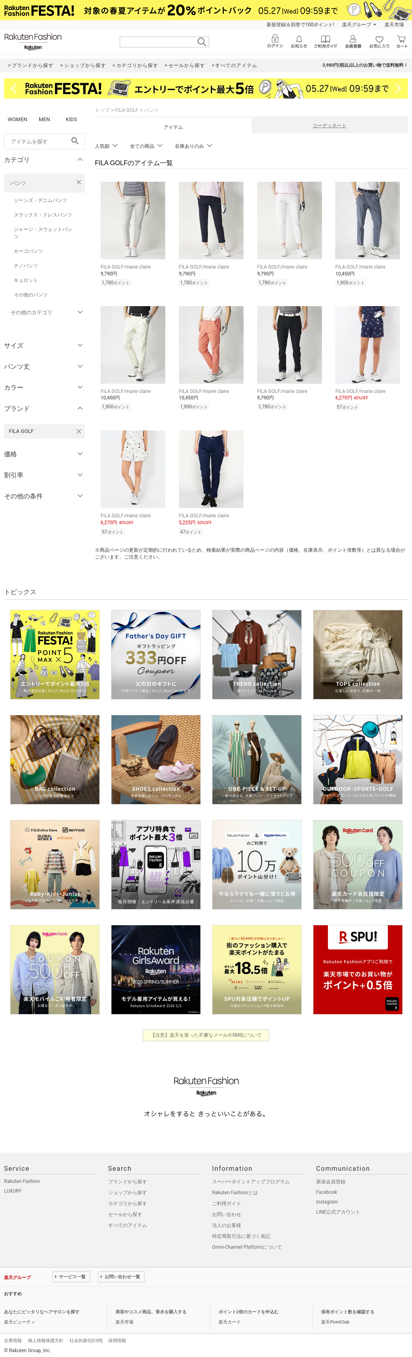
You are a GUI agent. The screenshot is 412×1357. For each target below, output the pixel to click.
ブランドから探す (127, 1179)
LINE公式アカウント (338, 1209)
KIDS (71, 119)
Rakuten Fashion (22, 1179)
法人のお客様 (226, 1223)
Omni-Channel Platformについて (247, 1245)
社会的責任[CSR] (85, 1338)
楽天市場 (394, 24)
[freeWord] (44, 141)
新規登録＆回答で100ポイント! (300, 24)
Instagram (327, 1199)
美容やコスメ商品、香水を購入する (151, 1309)
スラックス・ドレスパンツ (43, 215)
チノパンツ (26, 266)
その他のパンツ (31, 295)
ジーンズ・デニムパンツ (40, 200)
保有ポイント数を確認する (347, 1309)
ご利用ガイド (226, 1201)
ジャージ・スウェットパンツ (43, 233)
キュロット (26, 280)
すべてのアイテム (127, 1223)
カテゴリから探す (127, 1201)
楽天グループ (356, 24)
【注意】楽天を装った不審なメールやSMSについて (206, 1033)
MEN (44, 119)
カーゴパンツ (28, 251)
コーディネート (330, 125)
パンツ (18, 183)
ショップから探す (127, 1190)
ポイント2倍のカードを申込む (249, 1309)
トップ (102, 110)
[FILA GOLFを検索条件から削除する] (79, 431)
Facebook (326, 1190)
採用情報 (117, 1338)
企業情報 (13, 1338)
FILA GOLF (126, 110)
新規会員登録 (330, 1179)
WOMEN (17, 119)
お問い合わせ (226, 1212)
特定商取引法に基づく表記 (241, 1234)
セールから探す (125, 1212)
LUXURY (13, 1188)
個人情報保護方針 (45, 1338)
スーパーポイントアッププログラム (251, 1179)
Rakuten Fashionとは (235, 1190)
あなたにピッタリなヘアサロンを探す (42, 1309)
